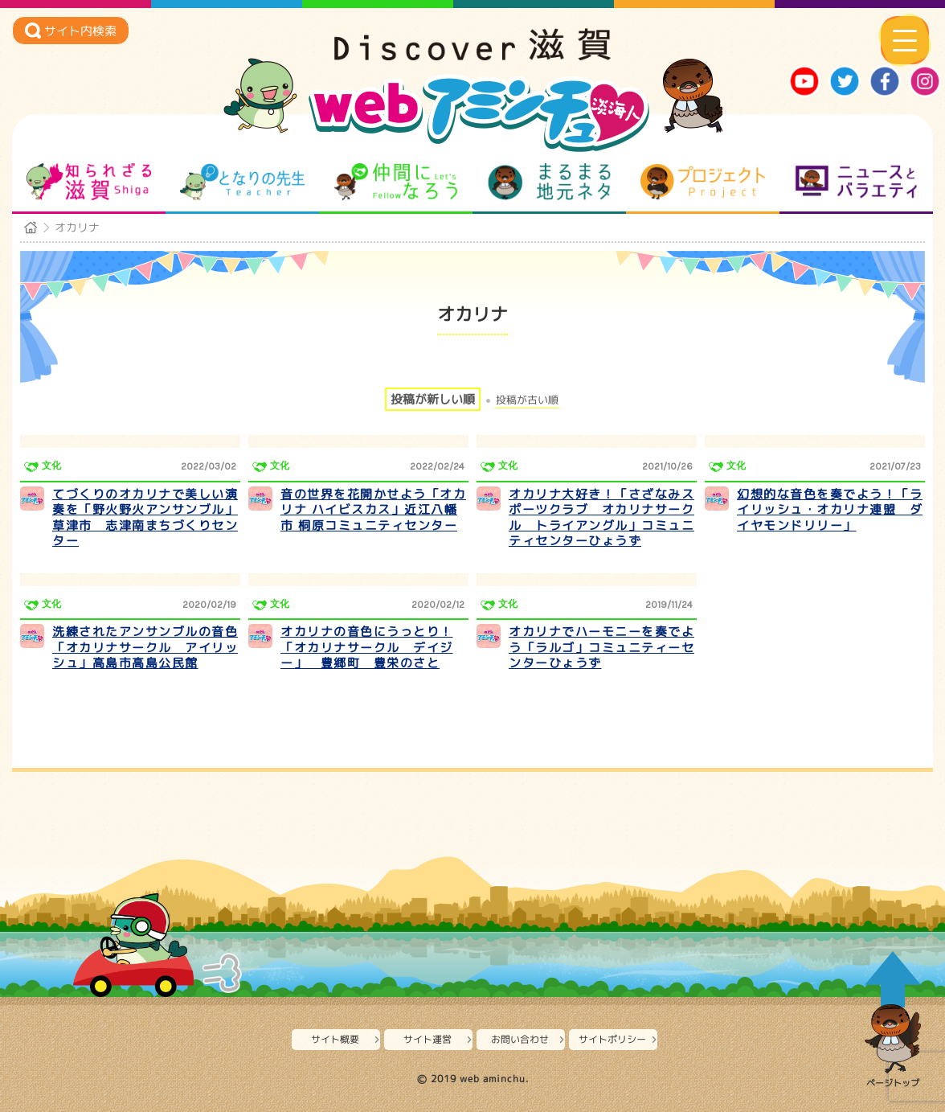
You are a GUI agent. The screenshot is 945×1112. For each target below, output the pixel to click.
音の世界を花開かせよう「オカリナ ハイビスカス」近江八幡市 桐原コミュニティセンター (373, 510)
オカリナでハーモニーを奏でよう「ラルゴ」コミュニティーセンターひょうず (601, 647)
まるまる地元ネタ (549, 182)
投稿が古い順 (527, 400)
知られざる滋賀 (89, 182)
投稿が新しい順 (433, 399)
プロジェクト (702, 182)
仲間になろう (395, 182)
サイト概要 (335, 1039)
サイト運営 (427, 1039)
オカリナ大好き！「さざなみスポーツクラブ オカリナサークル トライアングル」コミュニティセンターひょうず (601, 518)
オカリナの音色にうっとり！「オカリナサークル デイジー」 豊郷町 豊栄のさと (366, 647)
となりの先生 (242, 182)
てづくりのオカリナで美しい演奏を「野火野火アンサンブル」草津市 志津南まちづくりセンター (145, 518)
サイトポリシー (612, 1039)
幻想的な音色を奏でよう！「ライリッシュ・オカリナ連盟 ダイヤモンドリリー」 (829, 510)
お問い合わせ (520, 1039)
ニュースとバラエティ (856, 182)
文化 (51, 465)
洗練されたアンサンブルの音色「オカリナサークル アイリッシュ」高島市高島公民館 (145, 647)
